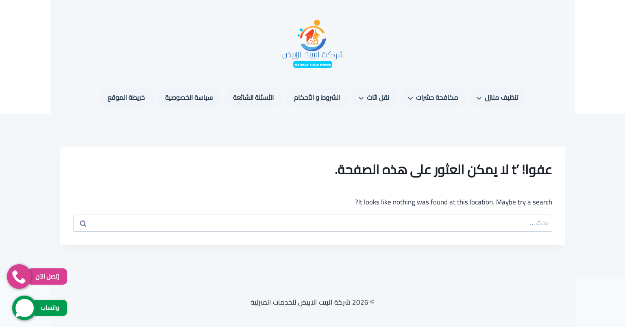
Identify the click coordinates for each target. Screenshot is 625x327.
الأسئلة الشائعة (253, 97)
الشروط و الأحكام (317, 97)
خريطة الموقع (126, 97)
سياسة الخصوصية (189, 97)
